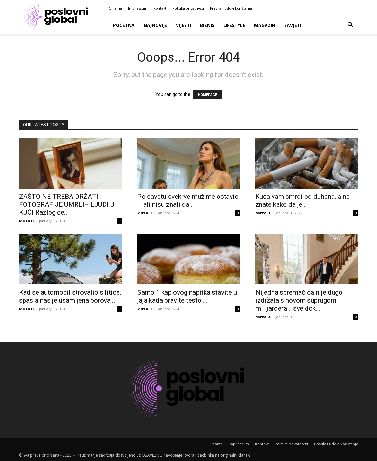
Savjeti (292, 25)
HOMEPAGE (207, 95)
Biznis (207, 25)
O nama (115, 8)
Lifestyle (234, 25)
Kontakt (159, 8)
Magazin (264, 25)
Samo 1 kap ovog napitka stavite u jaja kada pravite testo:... (187, 296)
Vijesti (183, 25)
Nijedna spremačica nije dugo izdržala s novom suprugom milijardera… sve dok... (298, 300)
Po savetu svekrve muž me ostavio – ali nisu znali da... (188, 200)
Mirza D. (27, 220)
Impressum (137, 8)
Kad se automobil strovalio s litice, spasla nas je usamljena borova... (70, 296)
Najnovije (155, 25)
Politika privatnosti (188, 8)
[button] (350, 26)
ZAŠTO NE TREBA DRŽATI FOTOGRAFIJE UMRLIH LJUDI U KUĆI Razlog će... (66, 204)
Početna (124, 25)
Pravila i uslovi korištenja (231, 8)
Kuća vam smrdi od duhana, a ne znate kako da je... (302, 200)
